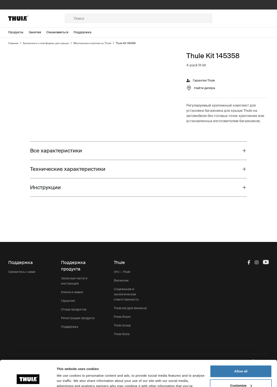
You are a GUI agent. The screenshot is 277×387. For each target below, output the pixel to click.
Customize (241, 361)
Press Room (122, 317)
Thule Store (122, 334)
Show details (67, 378)
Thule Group (122, 325)
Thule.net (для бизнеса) (130, 308)
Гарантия (68, 301)
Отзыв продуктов (73, 309)
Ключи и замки (72, 292)
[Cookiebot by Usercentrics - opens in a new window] (28, 378)
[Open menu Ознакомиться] (60, 32)
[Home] (36, 18)
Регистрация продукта (78, 318)
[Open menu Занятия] (37, 32)
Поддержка (69, 327)
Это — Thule (122, 272)
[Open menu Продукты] (18, 32)
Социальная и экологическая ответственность (126, 294)
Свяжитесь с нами (21, 272)
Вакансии (121, 280)
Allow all (241, 347)
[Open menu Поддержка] (85, 32)
